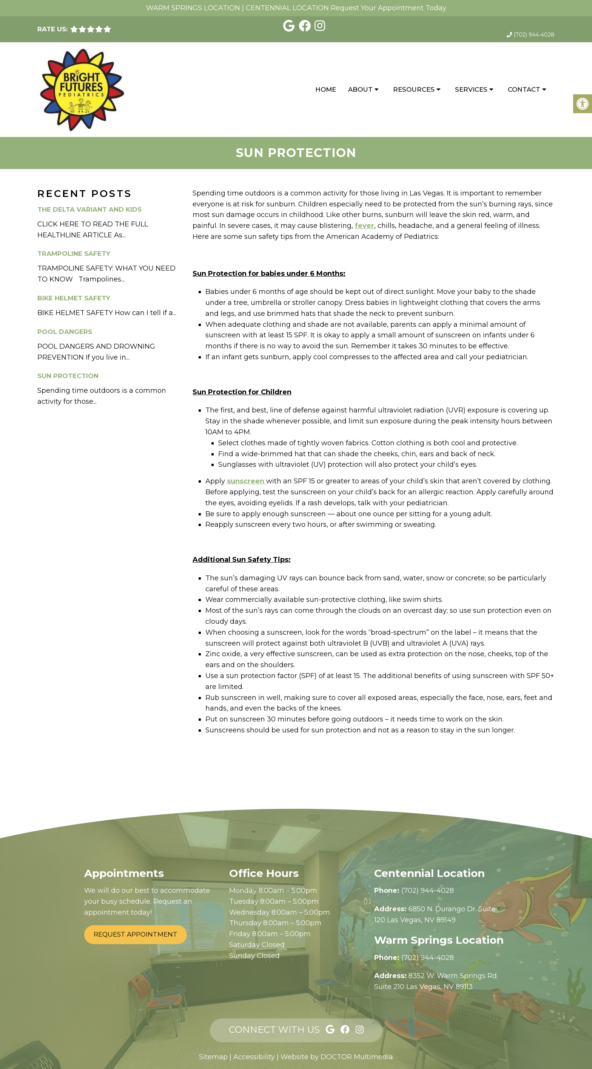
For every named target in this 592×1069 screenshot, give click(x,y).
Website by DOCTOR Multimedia (337, 1057)
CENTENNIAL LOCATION (287, 8)
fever (364, 225)
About (360, 89)
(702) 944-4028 (534, 34)
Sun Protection (68, 376)
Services (471, 89)
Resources (414, 89)
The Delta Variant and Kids (89, 209)
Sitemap (213, 1057)
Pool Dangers (64, 331)
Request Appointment (135, 934)
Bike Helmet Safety (73, 298)
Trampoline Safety (73, 253)
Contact (524, 89)
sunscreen (246, 481)
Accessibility (254, 1057)
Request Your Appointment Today (388, 8)
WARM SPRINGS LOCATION (193, 8)
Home (325, 89)
